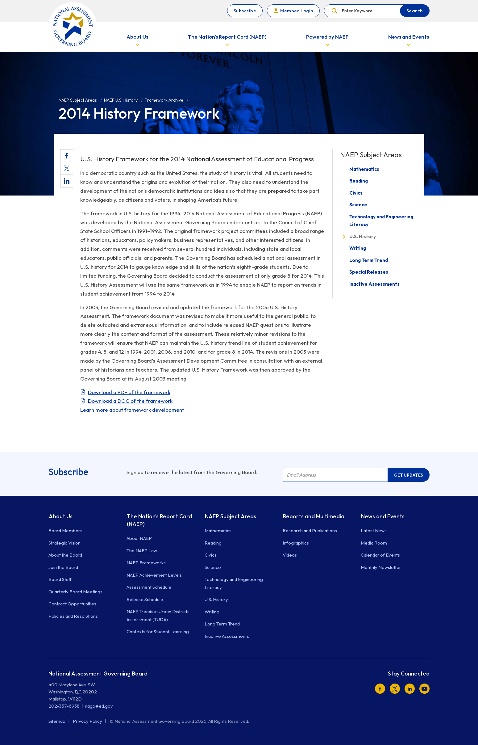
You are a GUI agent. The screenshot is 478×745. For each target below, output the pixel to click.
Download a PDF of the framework (129, 392)
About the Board (65, 555)
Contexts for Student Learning (158, 631)
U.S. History (362, 236)
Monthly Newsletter (381, 567)
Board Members (65, 530)
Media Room (374, 543)
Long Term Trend (368, 260)
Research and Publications (310, 530)
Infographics (296, 543)
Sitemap (57, 721)
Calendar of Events (380, 555)
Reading (358, 181)
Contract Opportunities (72, 604)
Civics (356, 193)
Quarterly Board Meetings (75, 592)
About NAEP (139, 538)
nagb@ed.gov (99, 706)
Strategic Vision (64, 543)
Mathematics (364, 169)
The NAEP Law (142, 550)
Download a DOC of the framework (130, 401)
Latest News (374, 530)
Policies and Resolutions (73, 616)
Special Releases (368, 272)
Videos (290, 555)
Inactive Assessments (374, 284)
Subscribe (245, 11)
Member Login (296, 11)
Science (358, 205)
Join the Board (63, 567)
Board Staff (60, 579)
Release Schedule (145, 599)
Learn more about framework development (132, 409)
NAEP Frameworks (146, 563)
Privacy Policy (88, 721)
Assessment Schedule (149, 587)
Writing (357, 248)
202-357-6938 (64, 706)
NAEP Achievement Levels (154, 575)
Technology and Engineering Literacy (381, 221)
